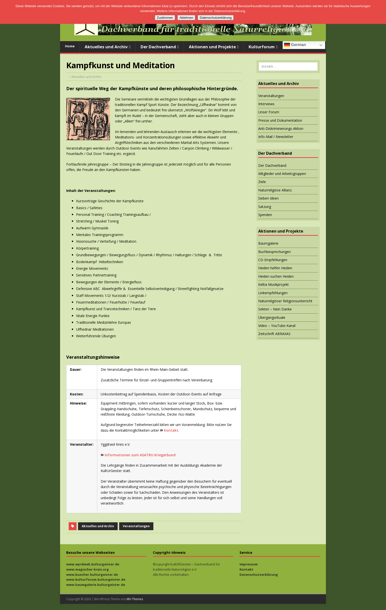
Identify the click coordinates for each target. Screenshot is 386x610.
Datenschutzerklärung (259, 574)
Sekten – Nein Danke (275, 309)
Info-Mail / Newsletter (275, 136)
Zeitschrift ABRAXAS (274, 333)
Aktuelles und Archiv (106, 47)
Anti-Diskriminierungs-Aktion (280, 128)
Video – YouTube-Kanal (276, 325)
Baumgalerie (268, 243)
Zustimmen (165, 17)
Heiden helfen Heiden (275, 268)
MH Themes (135, 599)
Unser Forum (268, 112)
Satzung (264, 206)
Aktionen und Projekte (212, 47)
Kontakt (171, 430)
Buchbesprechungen (274, 251)
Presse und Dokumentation (280, 120)
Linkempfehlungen (273, 292)
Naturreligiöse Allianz (275, 190)
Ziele (262, 181)
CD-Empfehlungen (272, 259)
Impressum (249, 564)
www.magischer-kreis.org (87, 569)
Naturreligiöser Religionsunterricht (285, 301)
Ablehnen (186, 17)
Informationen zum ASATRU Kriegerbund (140, 455)
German (295, 45)
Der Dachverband (158, 47)
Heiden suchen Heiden (276, 276)
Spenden (265, 214)
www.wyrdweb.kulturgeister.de (92, 564)
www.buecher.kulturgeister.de (92, 574)
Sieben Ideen (268, 198)
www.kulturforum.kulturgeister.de (95, 579)
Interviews (266, 104)
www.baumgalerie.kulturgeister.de (95, 584)
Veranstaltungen (136, 526)
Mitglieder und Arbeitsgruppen (282, 173)
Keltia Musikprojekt (273, 284)
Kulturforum (262, 47)
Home (70, 46)
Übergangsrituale (271, 317)
